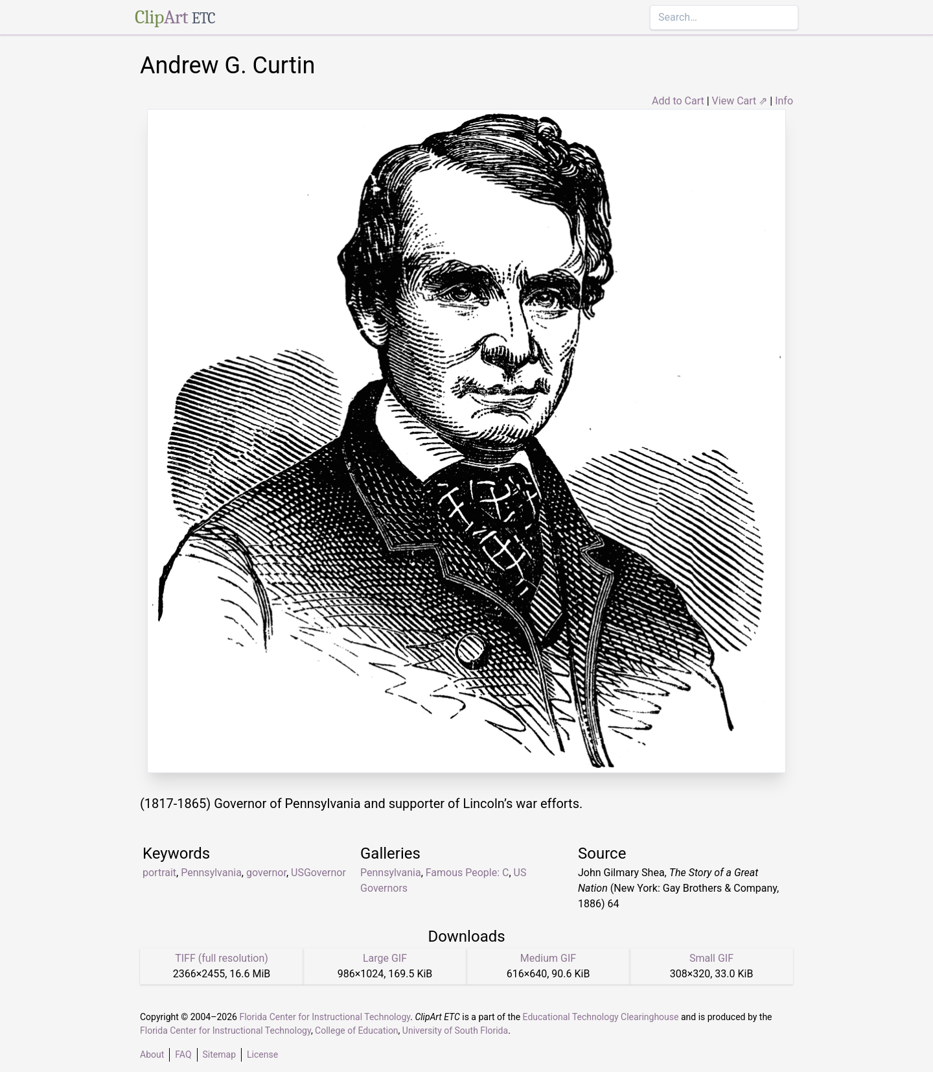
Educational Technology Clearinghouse (601, 1017)
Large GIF (385, 958)
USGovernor (318, 872)
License (262, 1054)
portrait (159, 872)
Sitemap (219, 1054)
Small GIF (711, 958)
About (152, 1054)
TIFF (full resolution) (221, 958)
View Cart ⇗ (740, 101)
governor (266, 872)
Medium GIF (548, 958)
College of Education (356, 1030)
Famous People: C (467, 872)
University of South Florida (455, 1030)
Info (784, 101)
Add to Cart (678, 101)
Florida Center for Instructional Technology (324, 1017)
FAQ (183, 1054)
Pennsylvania (211, 872)
